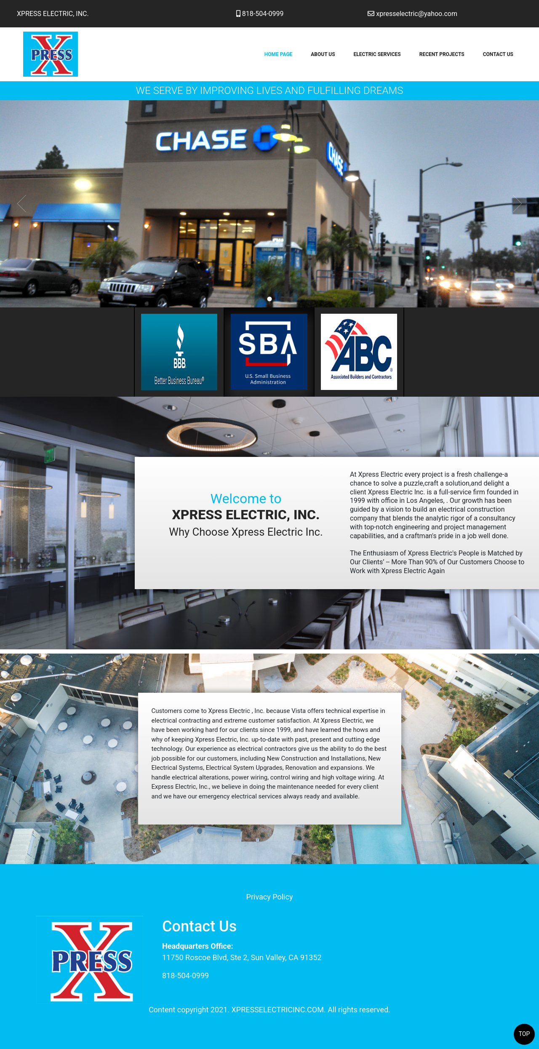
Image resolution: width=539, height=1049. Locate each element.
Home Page (278, 54)
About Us (323, 54)
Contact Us (498, 54)
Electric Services (377, 54)
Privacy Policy (269, 896)
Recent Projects (441, 54)
